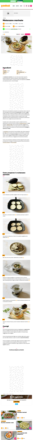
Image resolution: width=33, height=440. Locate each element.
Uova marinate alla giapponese (22, 433)
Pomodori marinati (22, 412)
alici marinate (13, 142)
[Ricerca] (24, 6)
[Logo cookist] (5, 6)
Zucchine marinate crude (7, 422)
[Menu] (31, 6)
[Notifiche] (26, 6)
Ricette (17, 5)
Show (21, 5)
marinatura (6, 131)
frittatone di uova (23, 123)
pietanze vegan (9, 124)
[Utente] (29, 6)
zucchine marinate (6, 142)
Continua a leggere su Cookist (16, 349)
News (14, 5)
